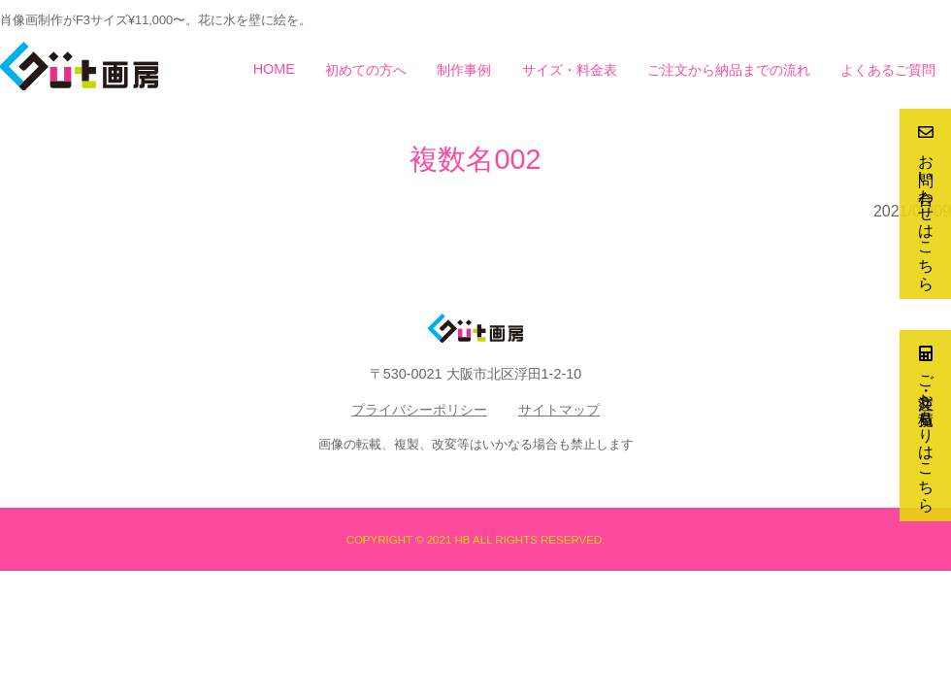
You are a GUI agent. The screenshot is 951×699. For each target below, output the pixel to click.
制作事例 (464, 70)
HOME (274, 69)
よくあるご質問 (887, 70)
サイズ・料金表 (569, 70)
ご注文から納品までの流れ (728, 70)
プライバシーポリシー (419, 409)
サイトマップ (559, 409)
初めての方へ (366, 70)
